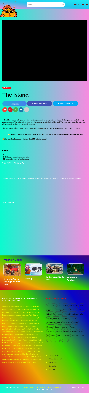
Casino (66, 335)
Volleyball (73, 331)
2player (65, 305)
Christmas (74, 335)
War (81, 314)
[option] (12, 274)
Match (60, 314)
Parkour (65, 340)
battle (54, 305)
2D (59, 305)
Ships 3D (29, 278)
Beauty (57, 327)
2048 (81, 331)
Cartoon (65, 318)
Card (49, 318)
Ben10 (53, 335)
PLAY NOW (81, 4)
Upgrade (50, 310)
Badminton (51, 331)
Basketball (68, 323)
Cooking (73, 318)
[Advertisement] (19, 245)
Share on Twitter (65, 103)
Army (76, 323)
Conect (50, 327)
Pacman (72, 327)
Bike (59, 335)
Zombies (7, 88)
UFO (66, 331)
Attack (59, 323)
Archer (64, 327)
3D (48, 305)
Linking (57, 340)
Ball (54, 314)
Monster (56, 318)
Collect (81, 305)
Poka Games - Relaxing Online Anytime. (42, 388)
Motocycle (51, 323)
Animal (67, 314)
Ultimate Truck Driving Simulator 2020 (12, 281)
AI (48, 335)
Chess (59, 331)
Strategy (73, 305)
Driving (58, 310)
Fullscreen (14, 104)
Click (49, 314)
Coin (82, 335)
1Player (81, 310)
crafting (75, 314)
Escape (49, 340)
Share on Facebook (40, 103)
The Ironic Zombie (72, 278)
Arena (65, 310)
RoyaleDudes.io (40, 128)
